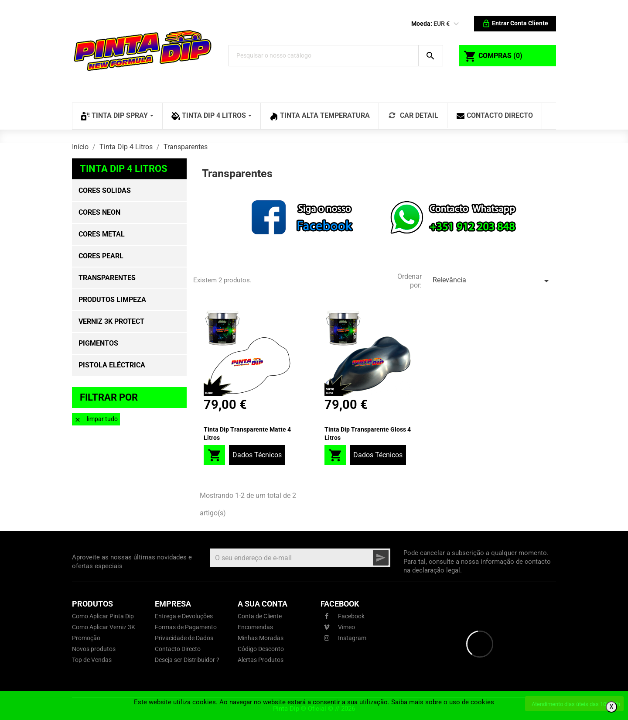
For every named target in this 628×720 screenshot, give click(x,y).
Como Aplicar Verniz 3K (103, 627)
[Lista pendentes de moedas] (456, 24)
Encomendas (255, 627)
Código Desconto (261, 648)
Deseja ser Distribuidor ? (187, 659)
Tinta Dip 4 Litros (123, 168)
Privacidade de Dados (184, 637)
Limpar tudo (96, 419)
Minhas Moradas (260, 637)
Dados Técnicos (257, 455)
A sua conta (262, 603)
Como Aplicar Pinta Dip (103, 616)
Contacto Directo (178, 648)
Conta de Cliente (260, 616)
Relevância (492, 281)
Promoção (86, 637)
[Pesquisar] (323, 55)
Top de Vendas (92, 659)
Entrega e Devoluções (184, 616)
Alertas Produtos (260, 659)
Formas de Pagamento (186, 627)
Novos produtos (94, 648)
